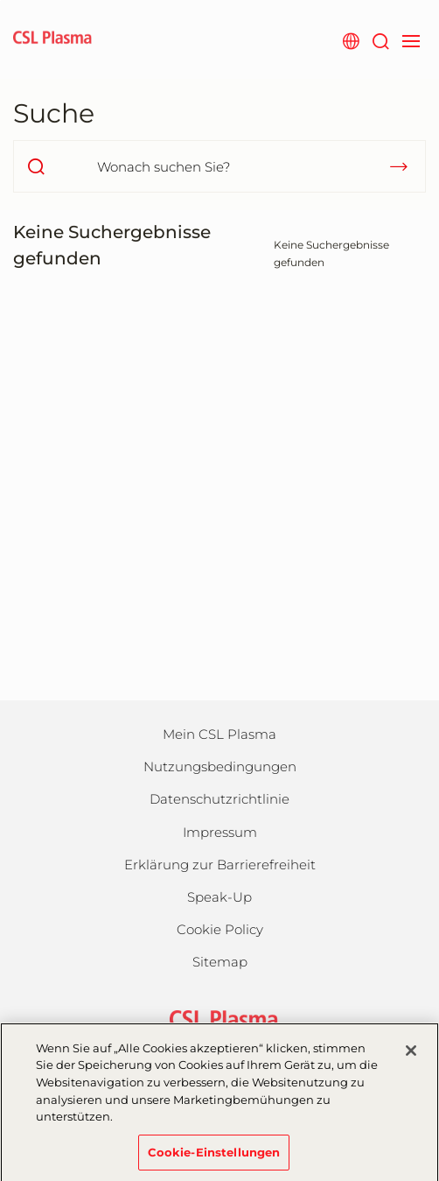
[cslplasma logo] (52, 39)
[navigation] (410, 39)
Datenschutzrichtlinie (219, 799)
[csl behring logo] (219, 1018)
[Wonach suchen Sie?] (219, 166)
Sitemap (219, 961)
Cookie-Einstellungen (214, 1159)
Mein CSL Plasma (219, 734)
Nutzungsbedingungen (219, 766)
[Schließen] (411, 1058)
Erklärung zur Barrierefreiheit (220, 864)
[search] (36, 166)
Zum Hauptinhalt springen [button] (0, 0)
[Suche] (380, 39)
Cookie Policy (220, 929)
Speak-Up (219, 897)
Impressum (220, 832)
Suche (53, 113)
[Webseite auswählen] (350, 39)
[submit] (399, 166)
